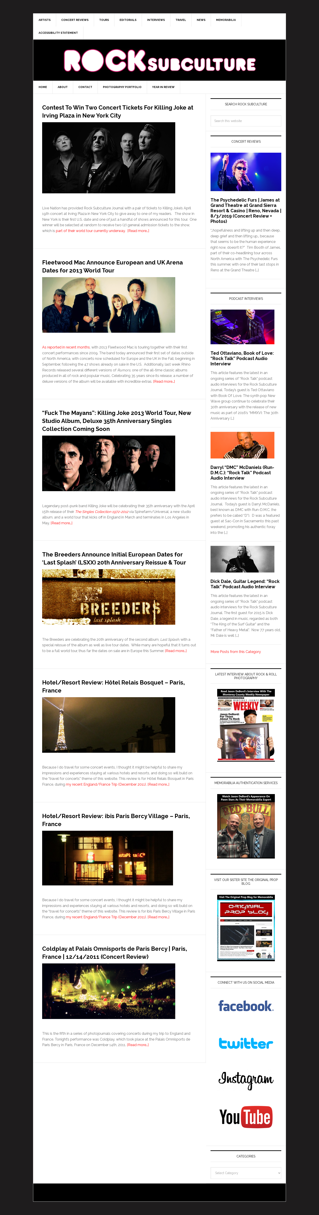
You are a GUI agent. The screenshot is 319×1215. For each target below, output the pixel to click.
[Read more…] (138, 239)
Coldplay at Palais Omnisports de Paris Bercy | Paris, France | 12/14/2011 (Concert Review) (116, 980)
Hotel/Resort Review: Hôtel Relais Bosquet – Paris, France (108, 709)
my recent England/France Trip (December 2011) (106, 808)
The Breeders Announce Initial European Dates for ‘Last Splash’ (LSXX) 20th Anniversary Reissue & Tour (117, 577)
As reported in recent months (66, 355)
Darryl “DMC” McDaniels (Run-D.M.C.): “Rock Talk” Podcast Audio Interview (242, 473)
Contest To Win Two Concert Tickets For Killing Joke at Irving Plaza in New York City (118, 114)
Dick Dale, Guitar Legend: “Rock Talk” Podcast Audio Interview (245, 584)
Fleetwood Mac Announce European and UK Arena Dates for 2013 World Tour (119, 273)
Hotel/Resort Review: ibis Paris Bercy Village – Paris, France (114, 843)
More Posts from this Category (236, 652)
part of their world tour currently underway (90, 239)
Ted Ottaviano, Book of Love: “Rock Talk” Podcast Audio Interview (242, 358)
